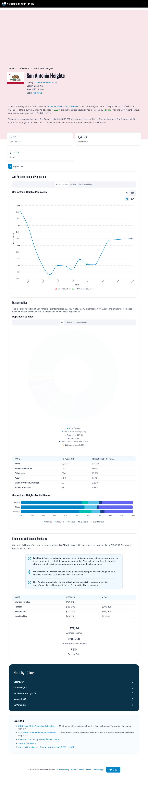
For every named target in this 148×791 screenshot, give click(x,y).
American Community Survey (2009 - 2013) (39, 739)
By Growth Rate (85, 184)
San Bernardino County (46, 82)
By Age (73, 184)
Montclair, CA (19, 699)
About (88, 769)
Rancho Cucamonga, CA (25, 693)
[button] (144, 3)
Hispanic (69, 322)
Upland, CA (18, 682)
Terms (73, 769)
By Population (61, 184)
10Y (133, 199)
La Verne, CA (19, 705)
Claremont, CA (20, 687)
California (25, 68)
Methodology (98, 769)
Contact (81, 769)
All (127, 199)
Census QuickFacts (27, 743)
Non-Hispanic (81, 322)
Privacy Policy (63, 769)
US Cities (11, 68)
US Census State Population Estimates (36, 726)
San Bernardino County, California (62, 106)
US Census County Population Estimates (37, 732)
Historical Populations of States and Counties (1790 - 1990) (46, 747)
